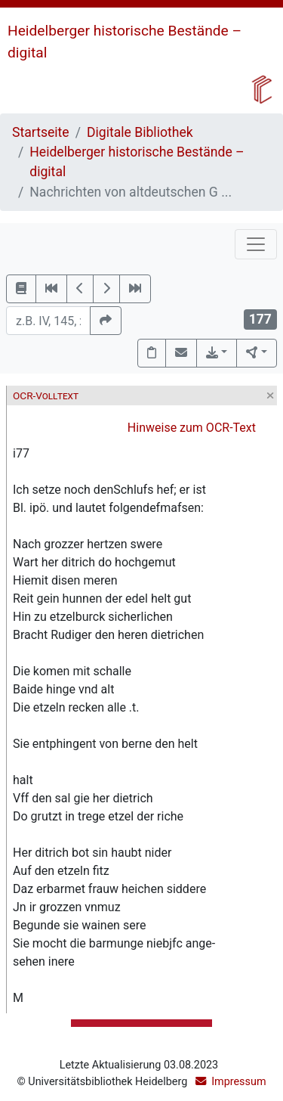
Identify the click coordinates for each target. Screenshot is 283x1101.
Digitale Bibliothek (140, 132)
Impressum (238, 1081)
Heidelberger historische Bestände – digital (136, 161)
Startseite (40, 132)
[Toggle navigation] (256, 244)
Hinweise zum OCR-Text (192, 427)
